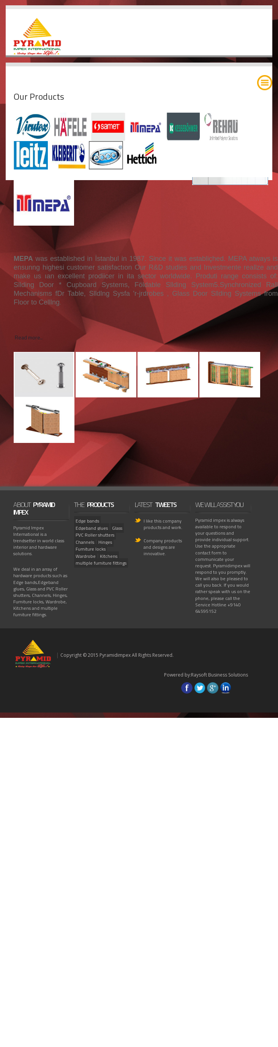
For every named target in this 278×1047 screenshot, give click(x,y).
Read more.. (29, 337)
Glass (117, 528)
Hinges (105, 542)
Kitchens (108, 556)
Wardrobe (86, 556)
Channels (85, 542)
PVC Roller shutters (95, 534)
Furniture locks (91, 549)
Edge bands (87, 520)
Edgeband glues (92, 528)
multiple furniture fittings (101, 563)
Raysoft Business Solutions (219, 675)
